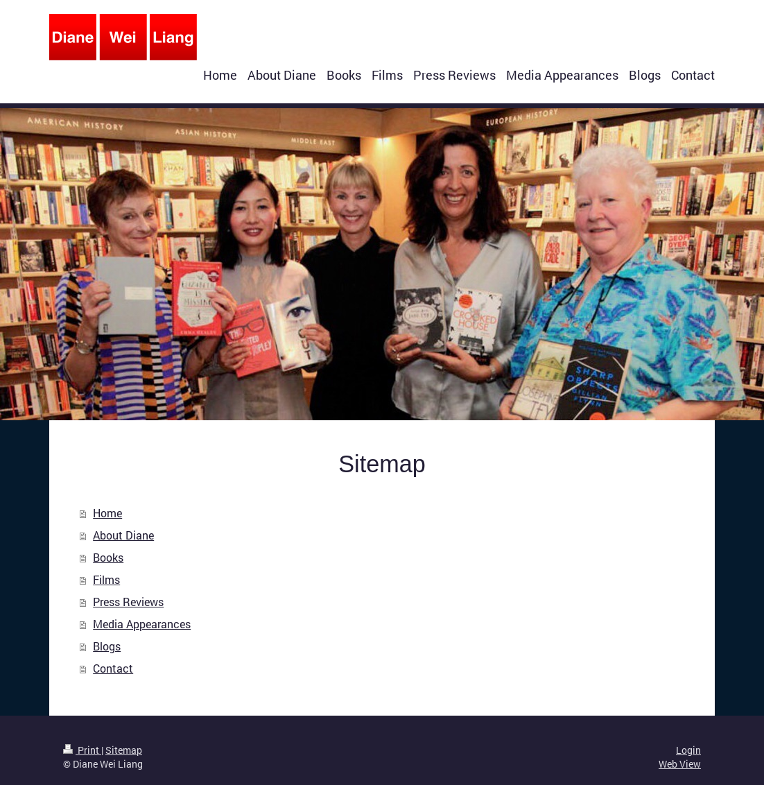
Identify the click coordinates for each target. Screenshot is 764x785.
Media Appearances (142, 623)
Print (82, 750)
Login (688, 750)
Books (108, 557)
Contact (113, 668)
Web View (680, 763)
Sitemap (123, 750)
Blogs (107, 646)
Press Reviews (128, 601)
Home (107, 513)
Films (106, 579)
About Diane (123, 535)
